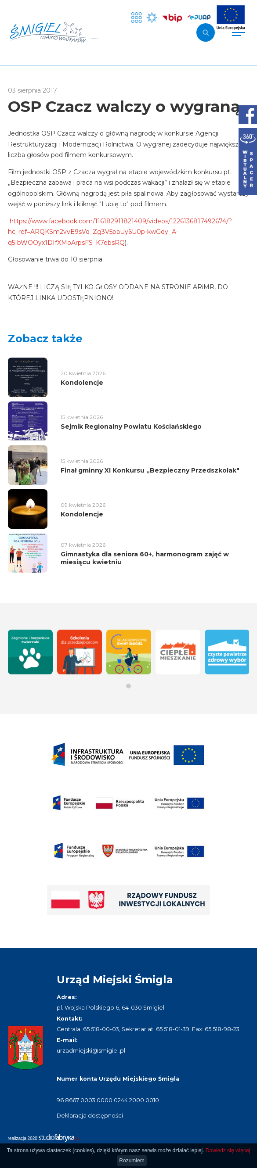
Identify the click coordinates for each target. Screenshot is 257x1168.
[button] (128, 686)
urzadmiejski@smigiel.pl (91, 1050)
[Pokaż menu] (238, 32)
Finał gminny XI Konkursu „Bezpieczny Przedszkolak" (150, 470)
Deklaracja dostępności (90, 1115)
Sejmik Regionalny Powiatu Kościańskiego (131, 426)
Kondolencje (82, 383)
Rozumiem (131, 1160)
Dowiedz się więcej (228, 1150)
